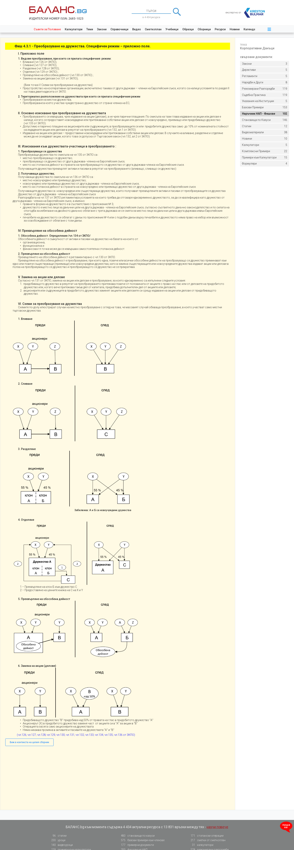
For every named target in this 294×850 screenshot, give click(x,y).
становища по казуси (137, 835)
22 (264, 151)
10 (264, 138)
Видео (136, 29)
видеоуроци (61, 845)
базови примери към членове (141, 840)
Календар (250, 29)
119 (264, 88)
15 (264, 157)
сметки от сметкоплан (207, 840)
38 (264, 132)
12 (264, 126)
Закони (102, 29)
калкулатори (200, 845)
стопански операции (205, 835)
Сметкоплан (153, 29)
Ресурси (220, 29)
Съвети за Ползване (47, 29)
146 (264, 120)
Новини (235, 29)
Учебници (171, 29)
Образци (188, 29)
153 (264, 107)
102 (264, 113)
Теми (89, 29)
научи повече (217, 827)
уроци (57, 840)
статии (58, 835)
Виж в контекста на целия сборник (29, 742)
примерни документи (136, 845)
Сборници (204, 29)
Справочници (119, 29)
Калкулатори (73, 29)
